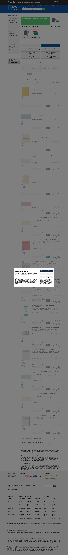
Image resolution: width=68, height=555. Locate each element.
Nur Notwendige (46, 277)
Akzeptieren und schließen (46, 270)
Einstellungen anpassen (46, 273)
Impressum (49, 284)
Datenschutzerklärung (43, 284)
